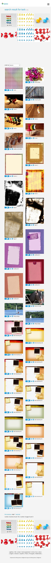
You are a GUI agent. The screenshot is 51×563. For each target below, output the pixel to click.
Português (31, 553)
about (39, 552)
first (6, 514)
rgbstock (4, 3)
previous (9, 514)
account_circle (12, 90)
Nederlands (38, 553)
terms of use (34, 552)
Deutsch (17, 553)
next (17, 514)
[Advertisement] (25, 54)
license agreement (26, 552)
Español (22, 553)
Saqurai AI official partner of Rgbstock (33, 557)
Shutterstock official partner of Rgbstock (18, 557)
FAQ (15, 552)
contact (19, 552)
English (11, 553)
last (19, 514)
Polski (26, 553)
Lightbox (11, 552)
